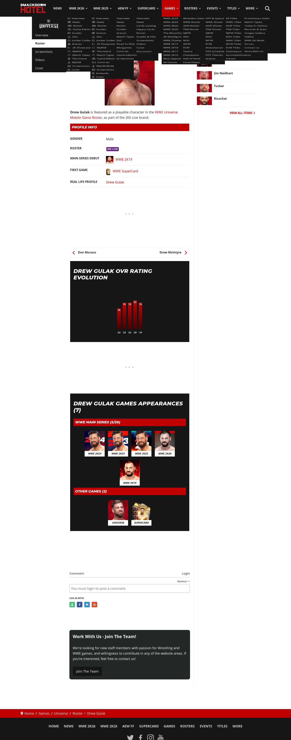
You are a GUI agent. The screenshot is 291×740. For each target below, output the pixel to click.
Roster (40, 43)
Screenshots (44, 52)
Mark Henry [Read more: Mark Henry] (222, 48)
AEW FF (123, 8)
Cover (39, 68)
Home (54, 726)
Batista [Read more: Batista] (219, 35)
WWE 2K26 (76, 8)
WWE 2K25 (100, 8)
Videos (40, 60)
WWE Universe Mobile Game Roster (98, 33)
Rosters (190, 8)
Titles (231, 8)
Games (170, 8)
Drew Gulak (115, 182)
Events (212, 8)
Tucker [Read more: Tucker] (219, 86)
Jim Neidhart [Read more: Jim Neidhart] (223, 73)
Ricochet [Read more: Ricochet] (220, 99)
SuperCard (146, 8)
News (57, 8)
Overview (41, 35)
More (250, 8)
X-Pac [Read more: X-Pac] (218, 60)
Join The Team (87, 671)
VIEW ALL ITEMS (242, 113)
